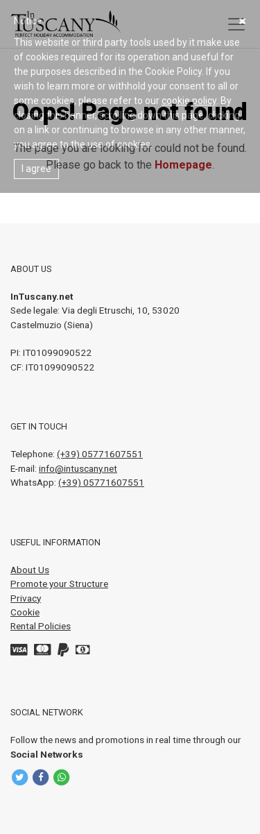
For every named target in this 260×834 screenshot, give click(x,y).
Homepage (183, 164)
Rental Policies (40, 625)
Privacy (25, 598)
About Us (29, 569)
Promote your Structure (59, 583)
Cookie (25, 612)
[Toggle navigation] (236, 24)
